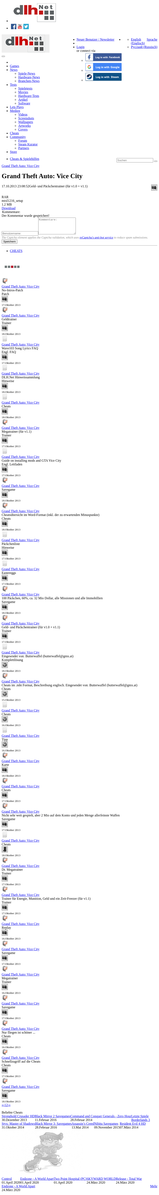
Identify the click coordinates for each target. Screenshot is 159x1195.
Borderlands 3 (140, 1123)
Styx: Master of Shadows (18, 1126)
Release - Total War (129, 1182)
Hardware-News (29, 77)
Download (9, 208)
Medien (15, 111)
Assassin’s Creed (83, 1126)
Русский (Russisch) (144, 47)
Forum (22, 140)
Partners (23, 148)
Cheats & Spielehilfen (24, 159)
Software (24, 103)
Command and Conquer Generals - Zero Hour (100, 1119)
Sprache (152, 39)
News (13, 69)
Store (13, 152)
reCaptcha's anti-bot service (96, 240)
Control (7, 1182)
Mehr (153, 1189)
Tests (13, 84)
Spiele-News (26, 73)
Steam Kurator (28, 144)
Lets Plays (17, 107)
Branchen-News (29, 81)
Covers (23, 129)
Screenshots (26, 118)
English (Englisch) (138, 41)
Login (80, 47)
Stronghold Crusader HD (18, 1119)
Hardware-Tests (28, 96)
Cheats (14, 133)
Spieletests (25, 88)
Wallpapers (25, 122)
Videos (22, 114)
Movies (23, 92)
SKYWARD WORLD (101, 1182)
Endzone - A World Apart (37, 1182)
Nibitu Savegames (106, 1126)
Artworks (24, 125)
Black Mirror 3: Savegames (53, 1126)
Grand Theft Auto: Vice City (20, 166)
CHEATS (16, 254)
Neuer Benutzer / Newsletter (95, 39)
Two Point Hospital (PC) (70, 1182)
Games (14, 66)
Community (18, 137)
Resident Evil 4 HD (133, 1126)
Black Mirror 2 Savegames (52, 1119)
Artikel (23, 99)
